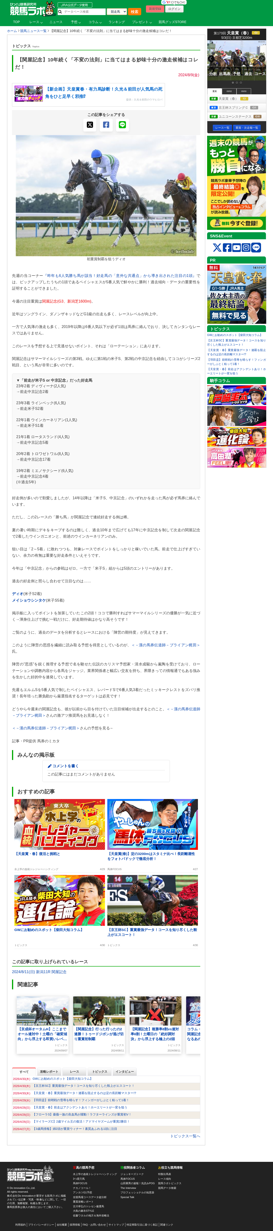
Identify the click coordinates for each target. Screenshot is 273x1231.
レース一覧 (222, 127)
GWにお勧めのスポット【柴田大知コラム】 (235, 335)
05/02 (229, 91)
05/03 (243, 91)
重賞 (215, 91)
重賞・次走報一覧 (247, 127)
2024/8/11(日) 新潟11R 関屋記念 (39, 972)
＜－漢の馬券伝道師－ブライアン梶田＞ (165, 645)
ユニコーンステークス (238, 117)
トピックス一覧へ (185, 1136)
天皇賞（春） (233, 99)
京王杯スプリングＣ (238, 108)
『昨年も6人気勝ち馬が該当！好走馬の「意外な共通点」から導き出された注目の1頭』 (120, 276)
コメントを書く (65, 766)
